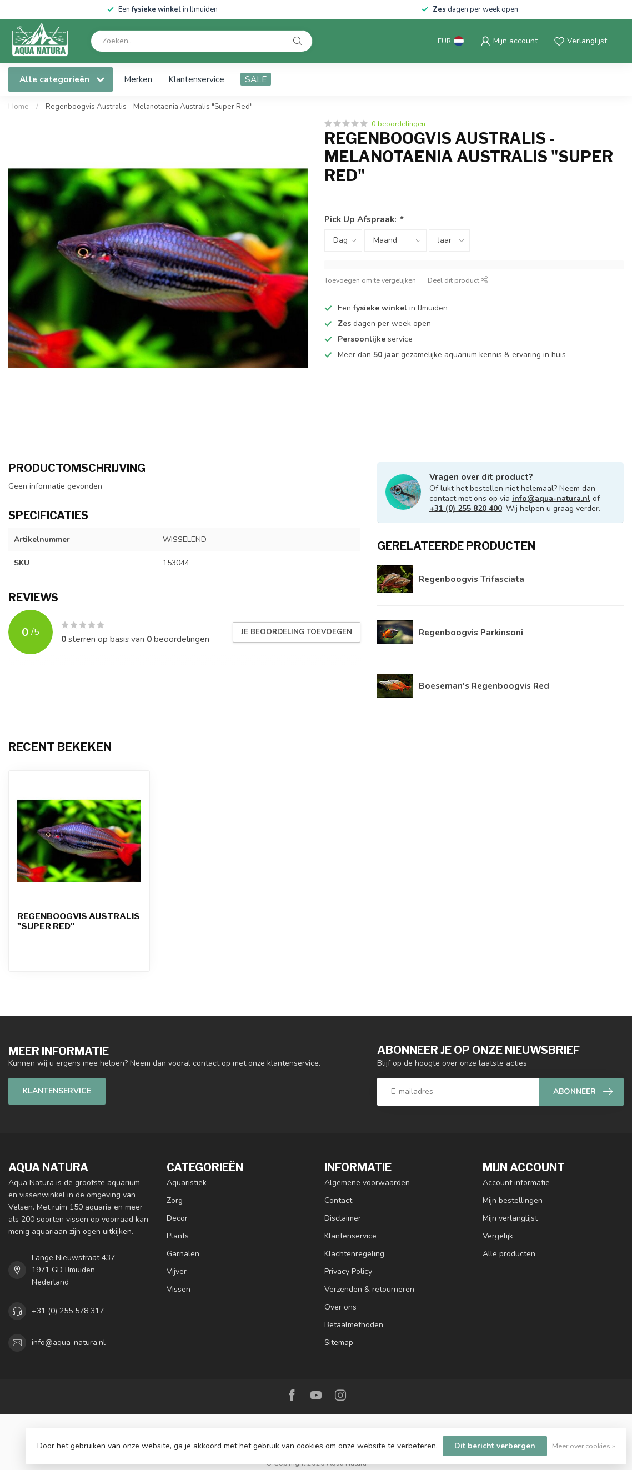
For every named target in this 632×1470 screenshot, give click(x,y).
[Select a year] (449, 240)
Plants (178, 1236)
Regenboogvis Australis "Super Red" (78, 921)
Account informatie (516, 1182)
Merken (138, 79)
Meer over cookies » (583, 1446)
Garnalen (183, 1253)
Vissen (178, 1289)
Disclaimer (342, 1218)
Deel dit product (458, 280)
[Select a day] (343, 240)
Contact (338, 1200)
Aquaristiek (187, 1182)
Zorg (175, 1200)
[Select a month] (395, 240)
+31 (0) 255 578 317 (68, 1311)
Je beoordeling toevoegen (296, 632)
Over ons (340, 1307)
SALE (256, 79)
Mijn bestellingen (513, 1200)
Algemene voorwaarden (367, 1182)
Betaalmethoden (353, 1325)
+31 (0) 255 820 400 (465, 508)
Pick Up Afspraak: (363, 219)
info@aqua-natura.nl (551, 498)
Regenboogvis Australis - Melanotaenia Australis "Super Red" (149, 107)
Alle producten (509, 1253)
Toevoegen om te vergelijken (370, 280)
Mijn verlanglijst (510, 1218)
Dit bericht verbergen (494, 1446)
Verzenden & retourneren (369, 1289)
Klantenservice (196, 79)
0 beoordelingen (398, 123)
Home (18, 107)
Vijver (177, 1271)
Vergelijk (498, 1236)
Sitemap (338, 1342)
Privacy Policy (348, 1271)
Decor (177, 1218)
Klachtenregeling (354, 1253)
